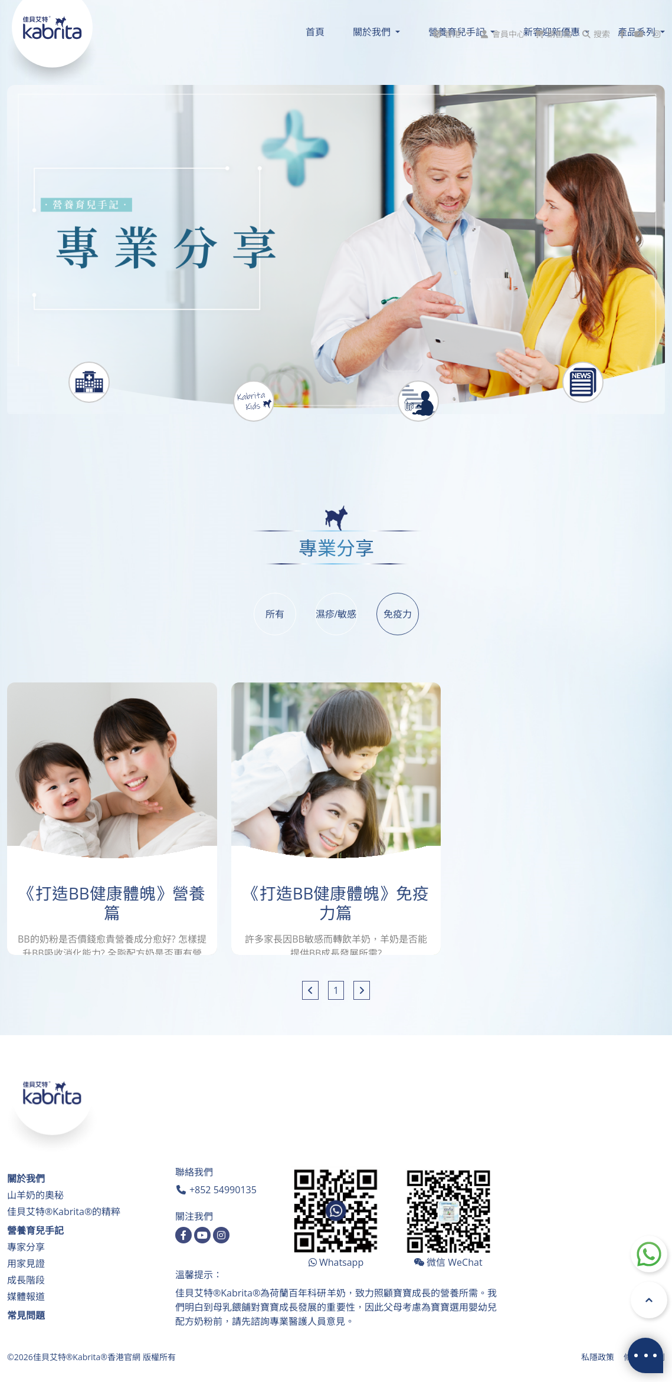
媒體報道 (26, 1296)
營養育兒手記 (35, 1230)
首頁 (315, 31)
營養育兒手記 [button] (457, 31)
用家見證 (26, 1263)
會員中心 (508, 11)
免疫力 (397, 614)
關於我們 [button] (373, 31)
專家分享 (26, 1246)
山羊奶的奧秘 (35, 1195)
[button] (450, 11)
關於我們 (26, 1178)
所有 (274, 614)
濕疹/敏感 (336, 614)
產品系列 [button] (638, 31)
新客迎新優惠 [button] (552, 31)
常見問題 (26, 1315)
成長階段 (26, 1279)
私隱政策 (597, 1357)
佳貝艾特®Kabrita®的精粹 (63, 1211)
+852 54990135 (223, 1189)
